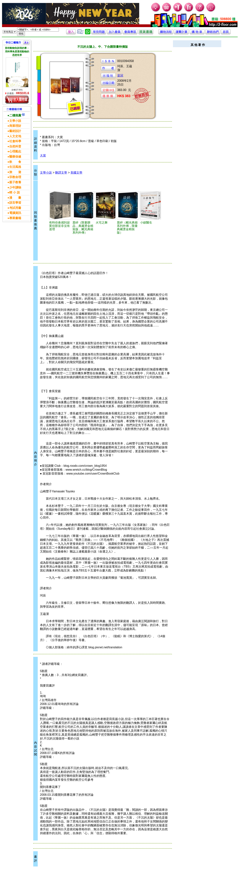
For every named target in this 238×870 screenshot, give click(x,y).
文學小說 (46, 172)
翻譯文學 (61, 172)
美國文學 (76, 172)
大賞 (43, 155)
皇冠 (120, 75)
